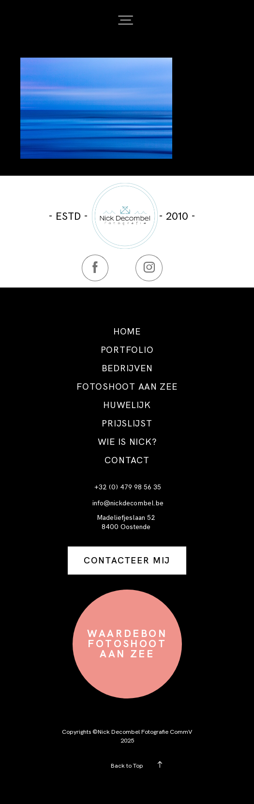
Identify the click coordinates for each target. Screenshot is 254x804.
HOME (127, 331)
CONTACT (127, 460)
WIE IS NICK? (127, 442)
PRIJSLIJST (127, 423)
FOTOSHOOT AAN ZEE (126, 386)
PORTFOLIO (127, 350)
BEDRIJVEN (127, 368)
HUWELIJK (127, 405)
